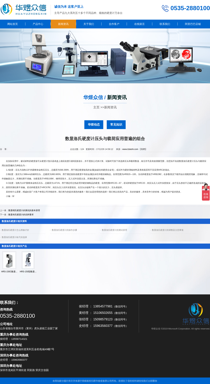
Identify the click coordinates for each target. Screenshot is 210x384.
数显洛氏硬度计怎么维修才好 (15, 230)
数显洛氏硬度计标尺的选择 (14, 237)
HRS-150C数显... (9, 271)
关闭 (143, 149)
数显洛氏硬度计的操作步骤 (64, 230)
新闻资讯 (110, 107)
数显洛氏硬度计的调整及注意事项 (167, 230)
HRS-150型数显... (28, 271)
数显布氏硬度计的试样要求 (21, 214)
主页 (96, 107)
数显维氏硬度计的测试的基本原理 (24, 210)
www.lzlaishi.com (130, 149)
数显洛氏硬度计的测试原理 (114, 230)
